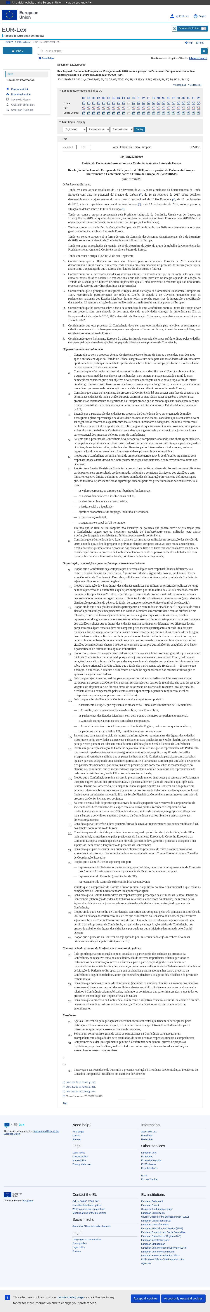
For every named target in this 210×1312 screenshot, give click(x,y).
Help (188, 42)
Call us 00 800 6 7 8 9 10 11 (86, 1201)
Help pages (78, 1131)
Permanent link (17, 89)
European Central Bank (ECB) (156, 1220)
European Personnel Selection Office (160, 1255)
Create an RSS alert (19, 110)
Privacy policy (79, 1243)
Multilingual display (72, 122)
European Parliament (152, 1201)
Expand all (179, 85)
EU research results (151, 1160)
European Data (149, 1152)
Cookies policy (80, 1156)
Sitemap (76, 1139)
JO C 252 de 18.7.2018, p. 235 (80, 1091)
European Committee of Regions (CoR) (161, 1236)
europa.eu (27, 1200)
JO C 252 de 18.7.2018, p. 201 (80, 1087)
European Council (150, 1205)
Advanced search (198, 58)
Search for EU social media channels (91, 1226)
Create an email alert (20, 104)
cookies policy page (71, 1297)
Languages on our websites (86, 1239)
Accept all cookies (145, 1298)
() (140, 194)
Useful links (147, 1139)
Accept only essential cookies (183, 1298)
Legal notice (78, 1152)
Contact (76, 1135)
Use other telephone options (87, 1205)
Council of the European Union (156, 1209)
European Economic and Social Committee (163, 1232)
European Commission (153, 1213)
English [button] (199, 16)
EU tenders (146, 1156)
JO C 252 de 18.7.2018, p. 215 (80, 1082)
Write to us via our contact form (88, 1209)
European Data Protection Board (157, 1251)
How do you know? (79, 2)
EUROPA (9, 42)
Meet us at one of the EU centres (89, 1213)
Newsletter (147, 1135)
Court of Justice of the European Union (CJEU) (165, 1216)
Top (65, 1103)
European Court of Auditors (155, 1224)
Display (139, 129)
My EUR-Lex (179, 16)
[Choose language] (74, 129)
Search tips (46, 58)
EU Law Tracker (149, 1179)
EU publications (149, 1168)
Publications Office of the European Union (162, 1259)
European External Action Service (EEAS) (162, 1228)
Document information (20, 80)
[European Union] (13, 1195)
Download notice (18, 94)
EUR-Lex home (23, 42)
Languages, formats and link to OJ (80, 90)
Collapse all (195, 85)
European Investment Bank (155, 1240)
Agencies (146, 1263)
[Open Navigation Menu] (17, 50)
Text (10, 74)
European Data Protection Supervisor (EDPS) (164, 1247)
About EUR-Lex (149, 1131)
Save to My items (18, 99)
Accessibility (79, 1160)
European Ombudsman (153, 1244)
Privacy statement (81, 1164)
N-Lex (144, 1175)
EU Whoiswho (148, 1164)
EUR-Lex (14, 29)
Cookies (76, 1251)
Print (200, 42)
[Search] (204, 51)
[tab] (130, 90)
